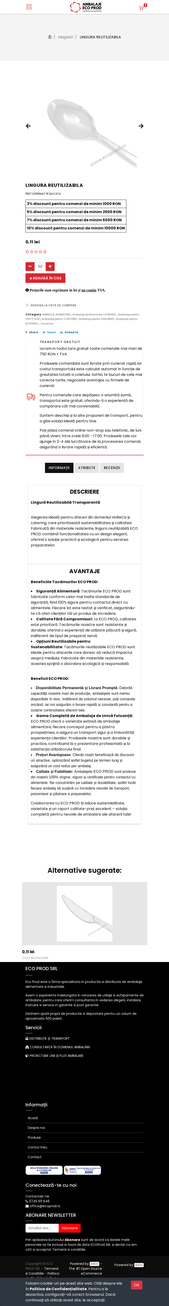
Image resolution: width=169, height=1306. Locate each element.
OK (136, 1285)
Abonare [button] (70, 1228)
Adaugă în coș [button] (45, 278)
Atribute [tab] (86, 467)
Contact (34, 1157)
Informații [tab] (59, 467)
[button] (28, 126)
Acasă (33, 1118)
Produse (34, 1137)
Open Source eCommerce (91, 1271)
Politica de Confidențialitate (58, 1289)
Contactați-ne (37, 1196)
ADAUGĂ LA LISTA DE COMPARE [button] (51, 305)
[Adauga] (50, 266)
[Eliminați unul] (30, 266)
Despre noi (36, 1127)
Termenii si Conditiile (42, 1271)
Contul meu (37, 1147)
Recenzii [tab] (112, 467)
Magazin (65, 37)
